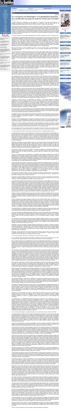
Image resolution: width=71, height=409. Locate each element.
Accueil (53, 6)
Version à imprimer (25, 10)
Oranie (5, 21)
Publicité (62, 6)
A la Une (5, 10)
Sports (5, 25)
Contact (69, 6)
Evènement (5, 15)
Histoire (65, 68)
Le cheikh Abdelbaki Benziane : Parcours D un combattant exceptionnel (65, 56)
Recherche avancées (47, 8)
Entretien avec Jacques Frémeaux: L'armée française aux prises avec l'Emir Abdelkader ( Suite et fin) (65, 36)
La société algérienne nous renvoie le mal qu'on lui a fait (4, 41)
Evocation (5, 29)
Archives (57, 6)
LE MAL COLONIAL (3, 68)
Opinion (13, 12)
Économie (65, 78)
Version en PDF (34, 10)
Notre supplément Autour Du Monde (5, 33)
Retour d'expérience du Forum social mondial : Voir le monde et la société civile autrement (5, 66)
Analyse (5, 11)
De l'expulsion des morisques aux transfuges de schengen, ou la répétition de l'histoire (5, 57)
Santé (65, 60)
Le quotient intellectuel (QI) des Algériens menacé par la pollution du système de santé (65, 64)
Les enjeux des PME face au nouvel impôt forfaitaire (4, 44)
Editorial (5, 13)
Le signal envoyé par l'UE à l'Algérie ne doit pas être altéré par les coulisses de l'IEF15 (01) (65, 48)
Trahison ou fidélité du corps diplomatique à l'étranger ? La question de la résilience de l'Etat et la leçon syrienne (5, 50)
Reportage (5, 17)
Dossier (5, 18)
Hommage (65, 75)
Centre (5, 22)
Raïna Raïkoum (5, 14)
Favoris (65, 6)
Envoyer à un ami (16, 10)
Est (5, 24)
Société (5, 28)
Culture (5, 26)
